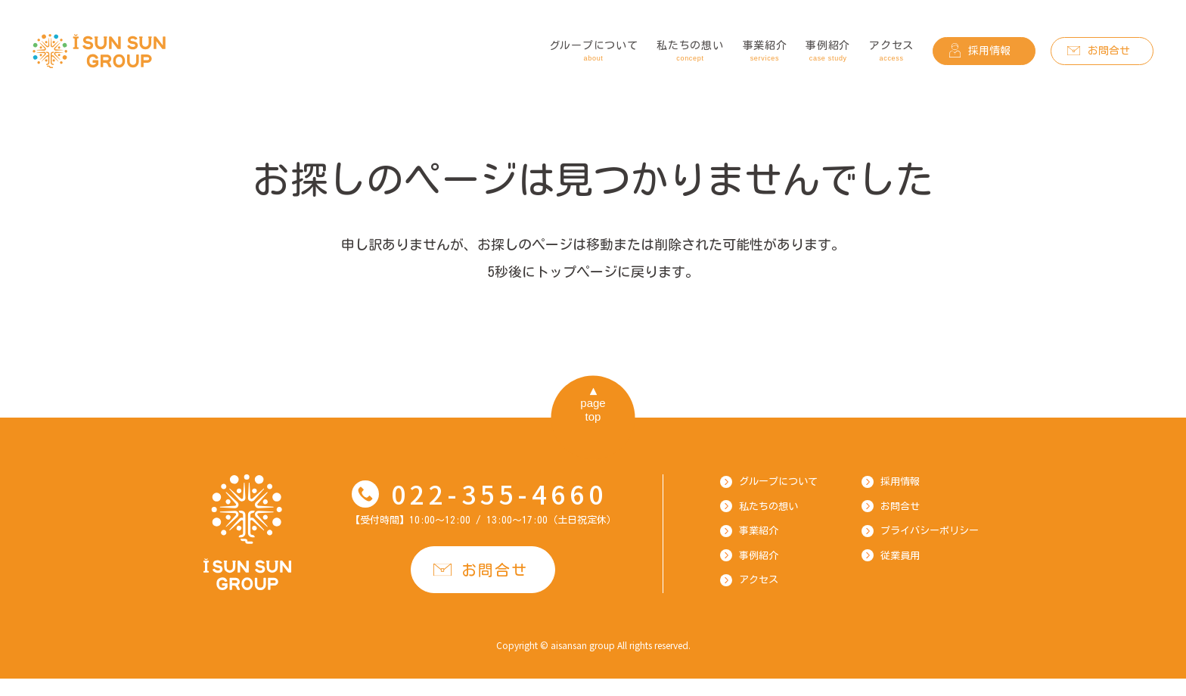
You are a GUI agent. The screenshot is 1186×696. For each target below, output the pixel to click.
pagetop (592, 409)
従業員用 (900, 556)
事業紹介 (765, 52)
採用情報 (989, 50)
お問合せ (1109, 50)
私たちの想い (690, 52)
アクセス (891, 52)
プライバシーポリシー (929, 531)
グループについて (593, 52)
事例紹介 (828, 52)
